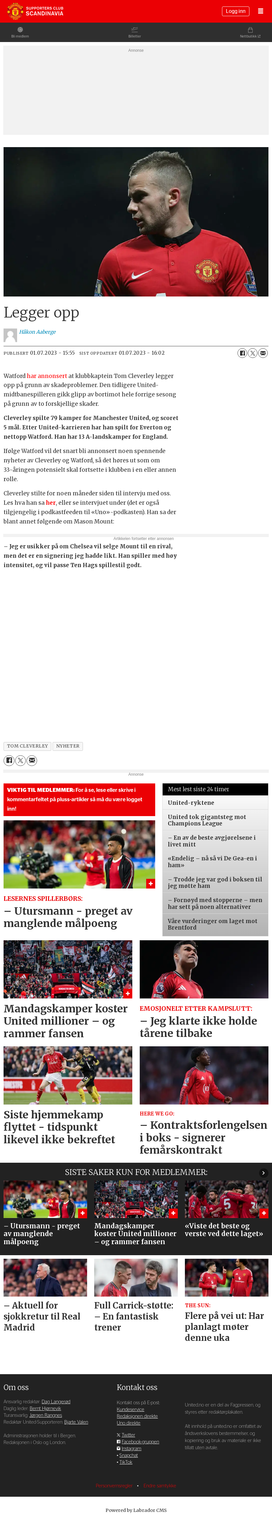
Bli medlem (20, 36)
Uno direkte (128, 1423)
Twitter (128, 1435)
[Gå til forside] (35, 11)
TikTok (125, 1462)
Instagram (131, 1448)
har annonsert (47, 376)
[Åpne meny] (260, 11)
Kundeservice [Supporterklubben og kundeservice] (130, 1409)
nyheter (68, 746)
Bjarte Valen (76, 1422)
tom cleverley (27, 746)
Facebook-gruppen (140, 1441)
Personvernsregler (115, 1485)
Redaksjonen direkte (137, 1416)
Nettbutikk (248, 36)
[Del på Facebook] (242, 353)
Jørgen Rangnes (45, 1415)
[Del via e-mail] (263, 353)
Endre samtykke (160, 1485)
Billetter (134, 36)
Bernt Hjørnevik (45, 1408)
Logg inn (236, 11)
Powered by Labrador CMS (136, 1510)
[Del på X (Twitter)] (252, 353)
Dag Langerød (56, 1401)
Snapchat (128, 1455)
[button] (263, 1173)
